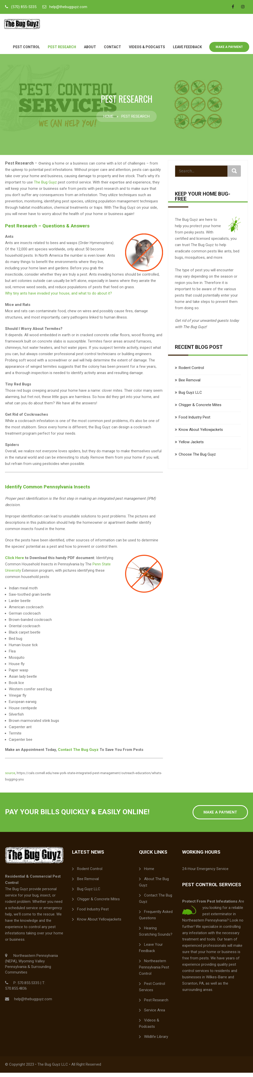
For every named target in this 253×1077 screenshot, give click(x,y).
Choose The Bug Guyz (197, 458)
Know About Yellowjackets (201, 434)
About (90, 51)
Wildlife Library (156, 1041)
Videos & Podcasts (147, 51)
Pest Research (62, 51)
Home (108, 121)
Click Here (14, 562)
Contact (112, 51)
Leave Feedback (187, 51)
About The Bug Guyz (154, 886)
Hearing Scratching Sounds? (155, 935)
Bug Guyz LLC (190, 397)
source (10, 777)
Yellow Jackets (191, 446)
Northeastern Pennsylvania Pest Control (154, 971)
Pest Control (26, 51)
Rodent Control (191, 372)
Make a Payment (229, 51)
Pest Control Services (152, 991)
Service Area (154, 1014)
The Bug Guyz (45, 186)
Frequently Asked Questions (156, 919)
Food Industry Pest (194, 421)
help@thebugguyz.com (68, 7)
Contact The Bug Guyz (78, 754)
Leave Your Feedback (151, 952)
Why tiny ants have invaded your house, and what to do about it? (58, 297)
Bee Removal (189, 384)
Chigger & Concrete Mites (200, 409)
